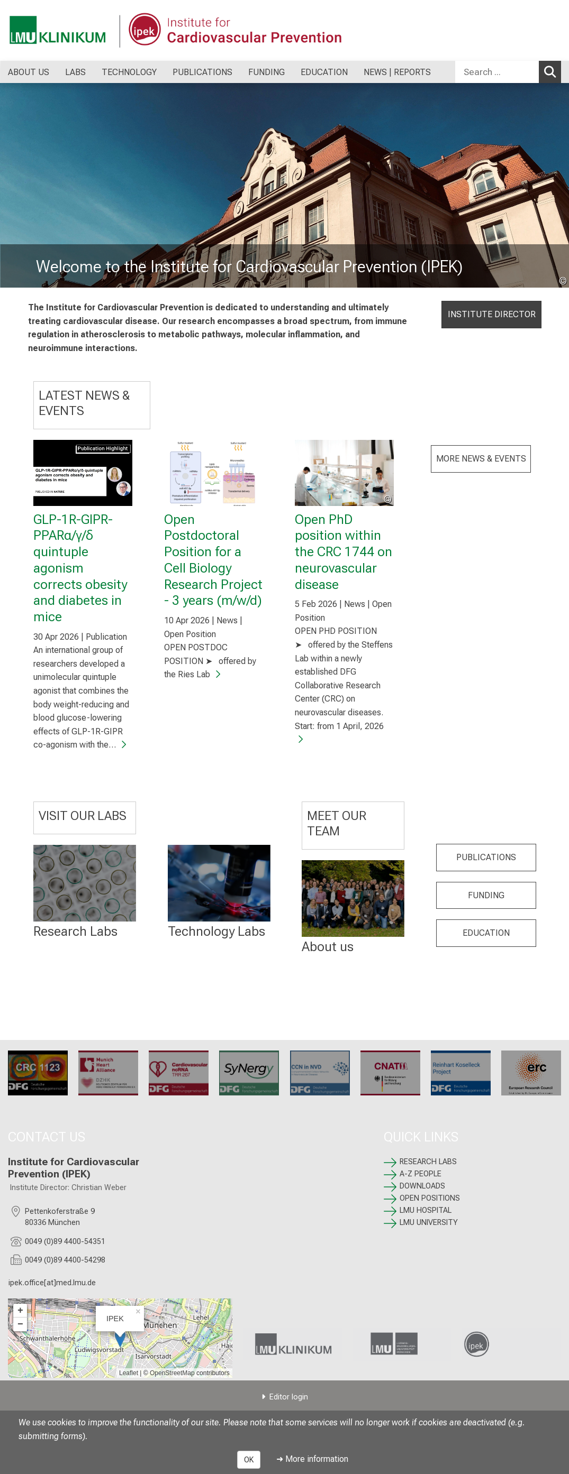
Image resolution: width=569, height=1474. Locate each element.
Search (552, 71)
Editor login (288, 1397)
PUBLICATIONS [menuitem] (202, 72)
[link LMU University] (402, 1344)
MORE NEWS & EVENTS (481, 459)
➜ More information (312, 1459)
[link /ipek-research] (511, 1344)
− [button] (20, 1324)
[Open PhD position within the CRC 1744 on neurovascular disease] (344, 473)
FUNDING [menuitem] (266, 72)
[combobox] (508, 72)
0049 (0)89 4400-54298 (65, 1260)
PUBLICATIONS (486, 857)
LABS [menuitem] (75, 72)
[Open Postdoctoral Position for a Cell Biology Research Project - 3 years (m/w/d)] (213, 473)
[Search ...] (497, 72)
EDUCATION (486, 933)
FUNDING (486, 895)
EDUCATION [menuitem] (324, 72)
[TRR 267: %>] (179, 1073)
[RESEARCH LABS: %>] (84, 883)
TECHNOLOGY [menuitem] (129, 72)
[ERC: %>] (531, 1073)
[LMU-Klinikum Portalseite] (71, 30)
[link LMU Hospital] (292, 1344)
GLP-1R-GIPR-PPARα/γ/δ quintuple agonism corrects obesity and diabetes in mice (80, 567)
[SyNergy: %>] (249, 1073)
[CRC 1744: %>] (320, 1073)
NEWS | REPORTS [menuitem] (397, 72)
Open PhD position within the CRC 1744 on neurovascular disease (343, 551)
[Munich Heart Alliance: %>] (108, 1073)
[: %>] (218, 883)
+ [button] (20, 1310)
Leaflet (128, 1373)
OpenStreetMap (172, 1373)
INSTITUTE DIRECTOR (491, 314)
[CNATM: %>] (390, 1073)
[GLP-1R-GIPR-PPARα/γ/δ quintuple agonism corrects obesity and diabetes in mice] (82, 473)
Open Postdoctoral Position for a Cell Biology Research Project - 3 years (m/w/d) (213, 560)
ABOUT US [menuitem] (28, 72)
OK (249, 1459)
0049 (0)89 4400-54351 (65, 1241)
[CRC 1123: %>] (38, 1073)
